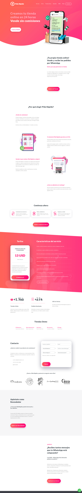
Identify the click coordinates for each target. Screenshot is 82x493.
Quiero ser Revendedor (18, 425)
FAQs (63, 3)
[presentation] (56, 359)
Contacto (68, 3)
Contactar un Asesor (54, 481)
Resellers (55, 3)
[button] (15, 381)
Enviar (46, 364)
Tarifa (42, 3)
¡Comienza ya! (20, 277)
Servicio (37, 3)
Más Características (42, 282)
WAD (59, 3)
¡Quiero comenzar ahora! (41, 224)
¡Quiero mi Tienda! (53, 89)
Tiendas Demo (48, 3)
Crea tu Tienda (16, 29)
